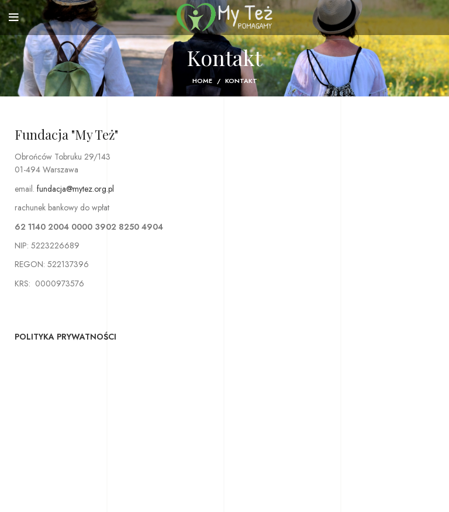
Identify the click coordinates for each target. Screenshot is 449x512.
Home (202, 80)
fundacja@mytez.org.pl (75, 189)
